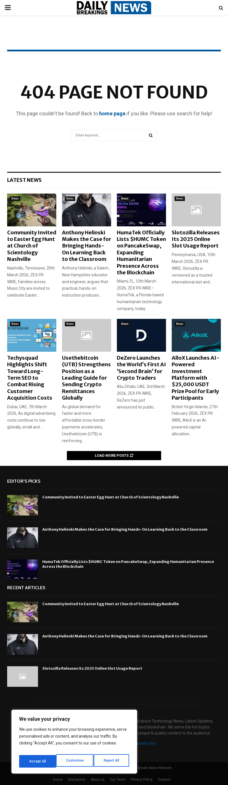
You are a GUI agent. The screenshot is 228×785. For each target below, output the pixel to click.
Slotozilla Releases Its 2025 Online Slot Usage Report (196, 239)
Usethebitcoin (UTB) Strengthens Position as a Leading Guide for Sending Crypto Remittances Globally (86, 378)
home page (112, 113)
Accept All (112, 761)
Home (58, 780)
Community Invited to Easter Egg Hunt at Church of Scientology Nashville (31, 246)
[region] (74, 744)
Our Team (117, 780)
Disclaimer (76, 780)
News (15, 198)
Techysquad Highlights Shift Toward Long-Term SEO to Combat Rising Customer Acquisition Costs (29, 378)
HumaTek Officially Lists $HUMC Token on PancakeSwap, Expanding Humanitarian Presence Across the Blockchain (141, 252)
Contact (164, 780)
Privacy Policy (142, 780)
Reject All (75, 761)
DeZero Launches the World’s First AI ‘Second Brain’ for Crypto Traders (141, 368)
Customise (37, 761)
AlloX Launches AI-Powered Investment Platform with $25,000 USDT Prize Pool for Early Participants (195, 378)
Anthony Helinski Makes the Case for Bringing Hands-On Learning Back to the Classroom (86, 246)
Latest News (24, 180)
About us (98, 780)
